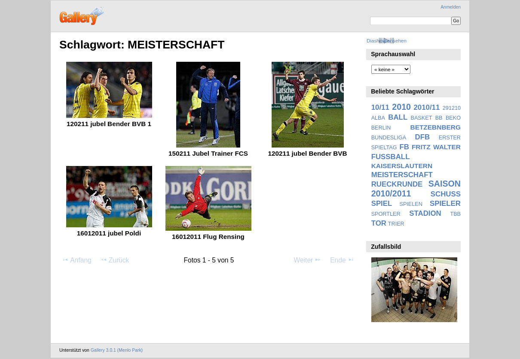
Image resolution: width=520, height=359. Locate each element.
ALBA (378, 118)
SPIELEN (410, 204)
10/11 (380, 107)
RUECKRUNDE (397, 184)
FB (404, 147)
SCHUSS (446, 194)
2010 (401, 107)
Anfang (77, 260)
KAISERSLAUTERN (401, 165)
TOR (378, 223)
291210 (452, 108)
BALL (397, 117)
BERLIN (381, 128)
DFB (422, 137)
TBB (455, 214)
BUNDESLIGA (388, 138)
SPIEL (381, 203)
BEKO (453, 118)
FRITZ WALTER (436, 147)
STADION (425, 213)
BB (439, 118)
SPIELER (445, 203)
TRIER (396, 224)
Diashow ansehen (387, 40)
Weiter (307, 260)
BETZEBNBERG (435, 127)
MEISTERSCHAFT (402, 175)
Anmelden (450, 7)
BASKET (421, 118)
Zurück (115, 260)
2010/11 (427, 107)
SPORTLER (386, 214)
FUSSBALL (390, 157)
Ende (342, 260)
